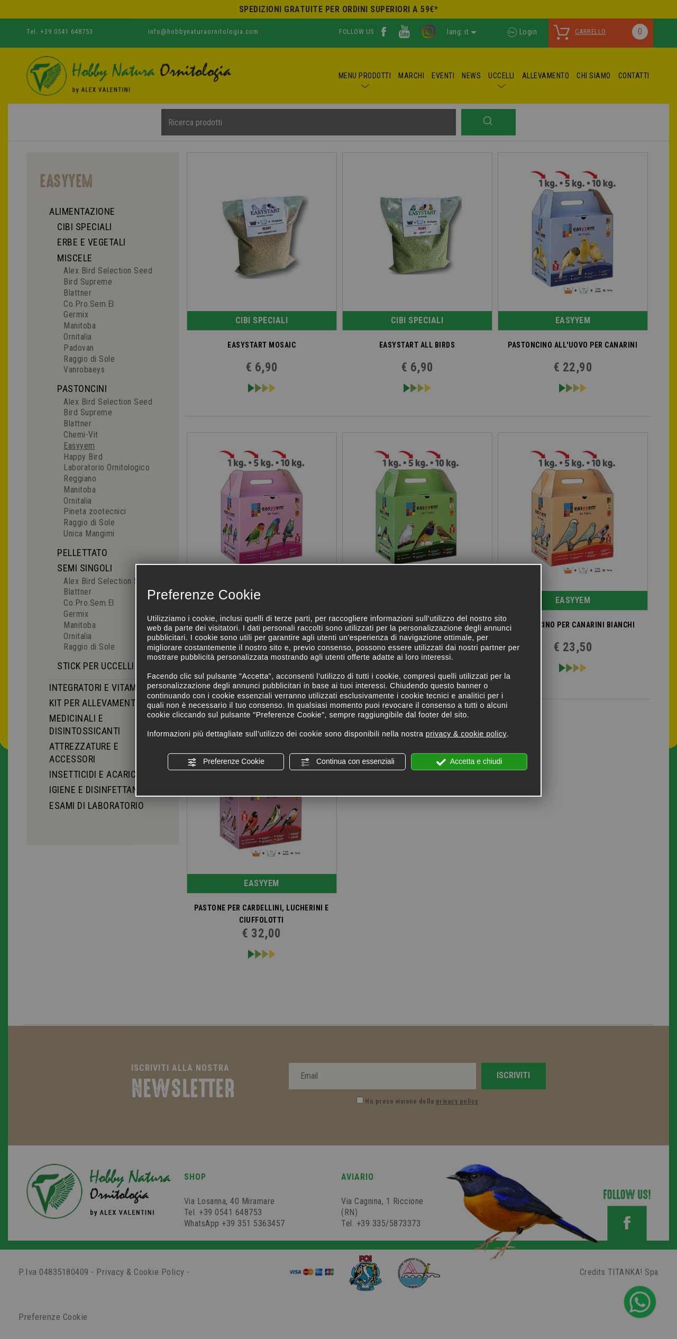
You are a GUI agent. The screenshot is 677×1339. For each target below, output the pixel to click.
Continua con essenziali (347, 762)
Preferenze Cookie (225, 762)
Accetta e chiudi (469, 762)
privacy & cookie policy (466, 734)
